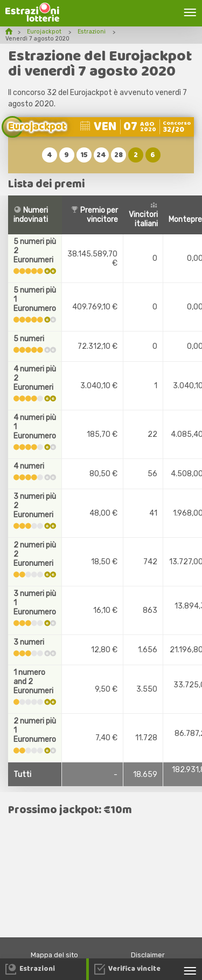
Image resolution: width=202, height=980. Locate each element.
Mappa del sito (54, 955)
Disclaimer (148, 955)
